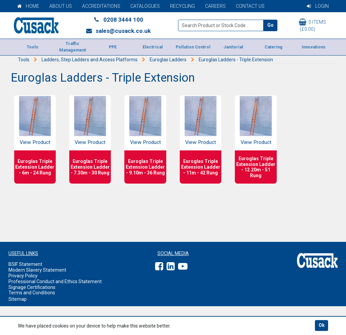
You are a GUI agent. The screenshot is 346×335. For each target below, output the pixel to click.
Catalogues (145, 6)
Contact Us (250, 6)
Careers (215, 6)
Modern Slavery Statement (37, 270)
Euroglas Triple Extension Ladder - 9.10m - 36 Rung (145, 167)
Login (318, 6)
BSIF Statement (25, 264)
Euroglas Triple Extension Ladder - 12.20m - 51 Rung (255, 167)
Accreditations (101, 6)
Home (28, 6)
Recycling (182, 6)
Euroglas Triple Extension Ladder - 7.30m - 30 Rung (90, 167)
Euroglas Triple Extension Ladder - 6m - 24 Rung (34, 167)
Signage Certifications (31, 287)
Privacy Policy (23, 275)
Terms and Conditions (31, 292)
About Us (60, 6)
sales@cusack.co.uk (118, 30)
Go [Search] (270, 25)
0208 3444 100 (118, 19)
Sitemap (17, 299)
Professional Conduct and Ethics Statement (55, 281)
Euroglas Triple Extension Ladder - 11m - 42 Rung (200, 167)
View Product (35, 142)
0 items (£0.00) (312, 25)
